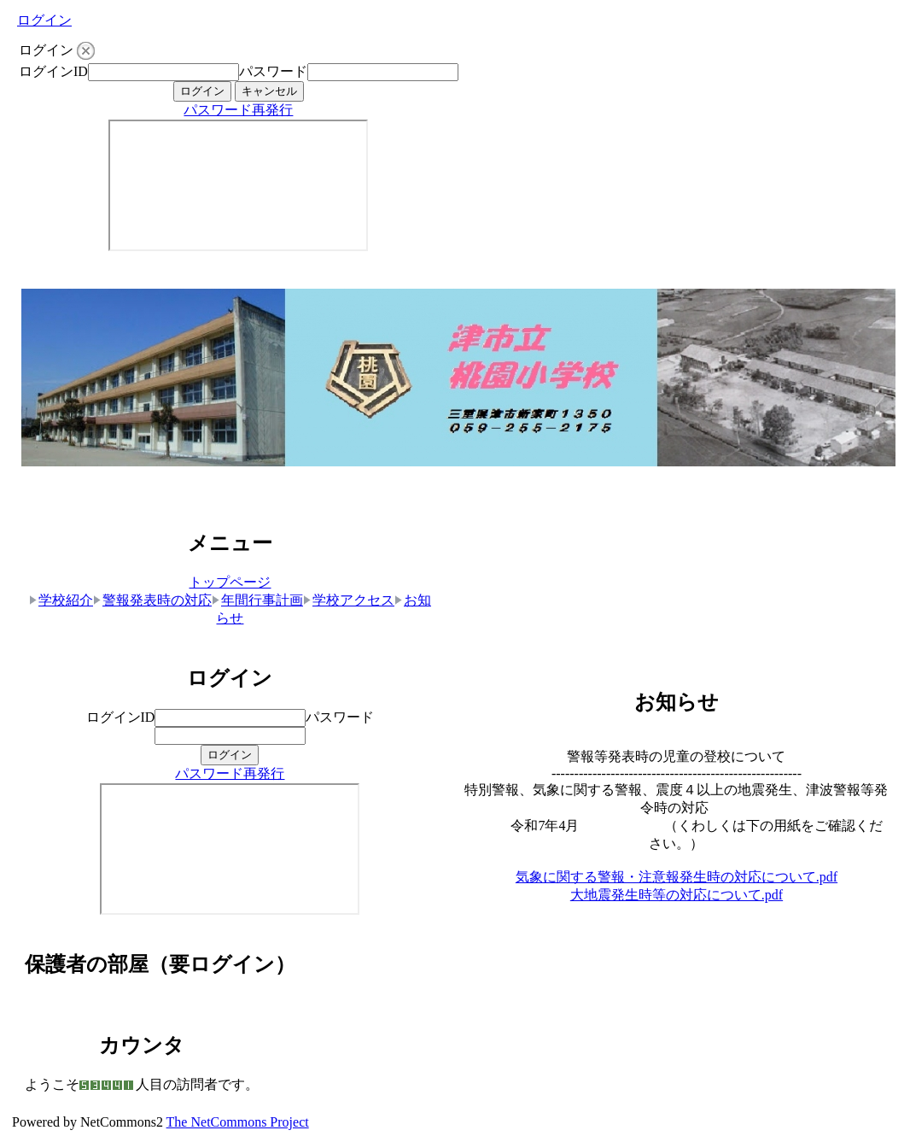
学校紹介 (61, 600)
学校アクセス (348, 600)
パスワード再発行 (238, 109)
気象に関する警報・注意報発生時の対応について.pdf (676, 877)
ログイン (44, 20)
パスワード (273, 71)
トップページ (230, 582)
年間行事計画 (257, 600)
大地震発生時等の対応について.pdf (676, 894)
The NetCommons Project (237, 1122)
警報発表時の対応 (152, 600)
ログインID (53, 71)
